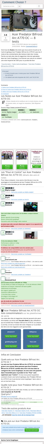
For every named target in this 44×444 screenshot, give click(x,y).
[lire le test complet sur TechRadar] (21, 254)
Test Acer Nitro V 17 (12, 413)
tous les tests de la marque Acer (23, 415)
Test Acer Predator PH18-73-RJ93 (30, 413)
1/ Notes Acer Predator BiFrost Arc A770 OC (13, 87)
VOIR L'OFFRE (7, 167)
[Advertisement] (22, 135)
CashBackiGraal (36, 166)
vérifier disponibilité (11, 336)
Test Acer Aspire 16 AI (22, 411)
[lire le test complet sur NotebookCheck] (22, 305)
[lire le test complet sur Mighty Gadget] (22, 192)
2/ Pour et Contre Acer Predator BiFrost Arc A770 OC (16, 89)
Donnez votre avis (32, 430)
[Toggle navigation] (39, 6)
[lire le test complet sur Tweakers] (21, 274)
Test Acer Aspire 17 (7, 411)
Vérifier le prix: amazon (9, 396)
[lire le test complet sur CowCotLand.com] (13, 263)
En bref (6, 71)
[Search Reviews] (10, 6)
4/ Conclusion (5, 94)
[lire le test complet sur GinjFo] (20, 199)
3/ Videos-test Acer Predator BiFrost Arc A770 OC (15, 91)
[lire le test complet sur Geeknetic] (21, 228)
